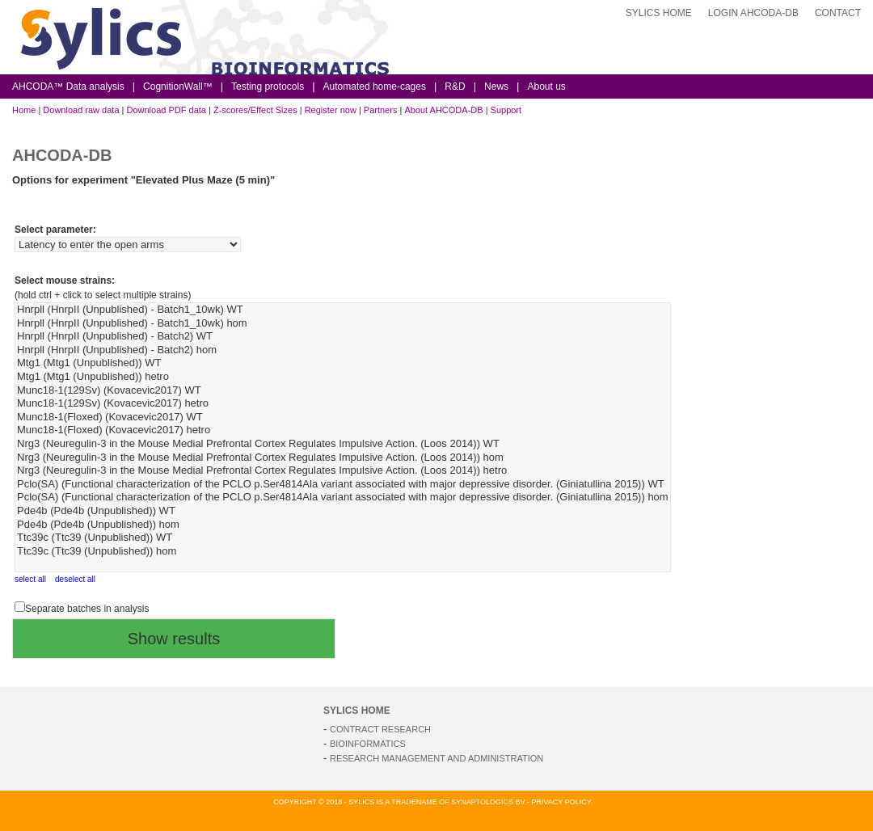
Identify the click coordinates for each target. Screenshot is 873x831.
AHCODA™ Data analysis (68, 86)
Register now (330, 110)
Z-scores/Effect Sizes (255, 110)
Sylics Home (659, 13)
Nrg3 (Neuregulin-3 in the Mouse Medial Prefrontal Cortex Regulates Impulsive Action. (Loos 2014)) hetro (342, 471)
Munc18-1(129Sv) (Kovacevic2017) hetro (342, 404)
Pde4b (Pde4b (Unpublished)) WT (342, 511)
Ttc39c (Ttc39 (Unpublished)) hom (342, 552)
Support (506, 110)
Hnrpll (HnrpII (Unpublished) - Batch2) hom (342, 350)
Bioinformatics (368, 744)
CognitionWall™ (178, 86)
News (496, 86)
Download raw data (81, 110)
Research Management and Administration (436, 758)
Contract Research (380, 729)
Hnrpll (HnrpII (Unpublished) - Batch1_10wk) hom (342, 324)
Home (24, 110)
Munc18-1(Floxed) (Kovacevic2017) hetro (342, 430)
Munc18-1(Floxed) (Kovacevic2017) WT (342, 417)
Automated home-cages (374, 86)
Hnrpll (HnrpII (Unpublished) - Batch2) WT (342, 337)
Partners (381, 110)
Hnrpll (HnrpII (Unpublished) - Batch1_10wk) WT (342, 310)
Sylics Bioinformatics (392, 49)
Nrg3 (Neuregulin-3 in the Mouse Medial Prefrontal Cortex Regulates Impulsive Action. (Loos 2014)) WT (342, 444)
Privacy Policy (562, 802)
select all (30, 579)
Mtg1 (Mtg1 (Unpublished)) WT (342, 363)
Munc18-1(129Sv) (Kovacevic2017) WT (342, 391)
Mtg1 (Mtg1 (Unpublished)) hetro (342, 377)
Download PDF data (165, 110)
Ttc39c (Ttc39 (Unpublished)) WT (342, 538)
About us (546, 86)
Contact (838, 13)
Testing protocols (267, 86)
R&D (455, 86)
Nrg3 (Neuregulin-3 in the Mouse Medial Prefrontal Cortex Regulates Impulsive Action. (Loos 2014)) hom (342, 458)
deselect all (75, 579)
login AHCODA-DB (753, 13)
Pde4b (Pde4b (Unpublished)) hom (342, 525)
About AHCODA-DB (443, 110)
